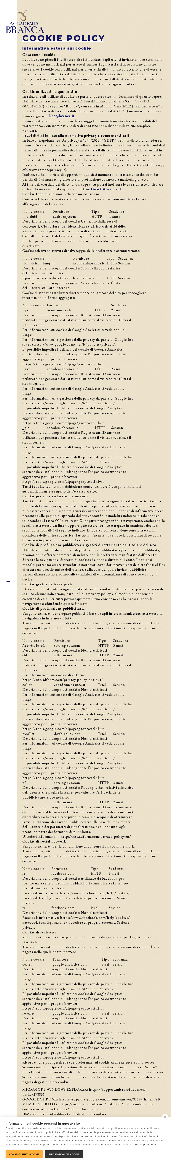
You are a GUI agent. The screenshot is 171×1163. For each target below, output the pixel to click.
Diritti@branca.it (106, 189)
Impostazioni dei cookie (64, 1154)
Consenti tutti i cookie (24, 1154)
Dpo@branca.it (62, 115)
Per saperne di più (146, 1144)
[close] (165, 1117)
